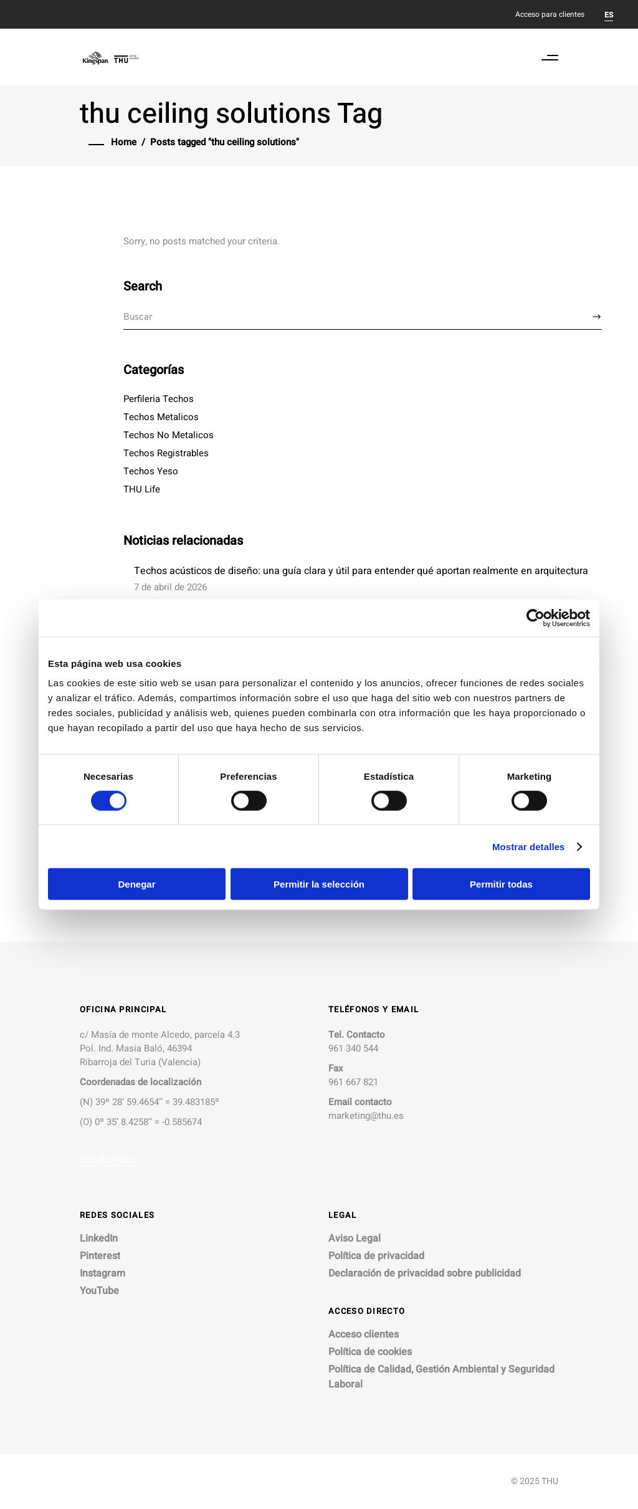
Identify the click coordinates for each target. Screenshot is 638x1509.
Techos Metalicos (161, 417)
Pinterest (100, 1255)
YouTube (99, 1290)
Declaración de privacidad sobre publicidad (424, 1273)
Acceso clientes (363, 1334)
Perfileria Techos (158, 399)
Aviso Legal (354, 1238)
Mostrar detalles (528, 846)
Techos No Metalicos (168, 435)
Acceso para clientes (549, 14)
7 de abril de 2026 (170, 587)
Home (123, 142)
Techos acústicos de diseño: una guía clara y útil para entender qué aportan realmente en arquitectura (361, 570)
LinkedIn (99, 1238)
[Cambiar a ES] (608, 14)
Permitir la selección (319, 884)
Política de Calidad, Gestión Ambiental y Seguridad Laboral (441, 1377)
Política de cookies (370, 1351)
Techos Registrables (166, 453)
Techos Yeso (150, 471)
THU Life (141, 489)
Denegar (136, 884)
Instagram (102, 1273)
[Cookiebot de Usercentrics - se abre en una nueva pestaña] (535, 617)
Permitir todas (501, 884)
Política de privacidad (376, 1255)
